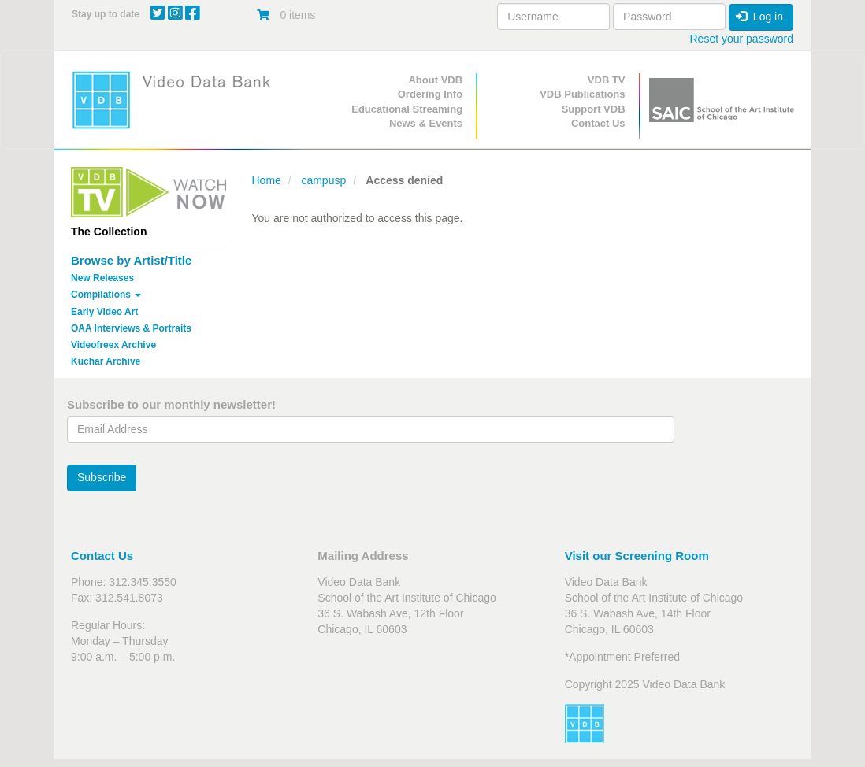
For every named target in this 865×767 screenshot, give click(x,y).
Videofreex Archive (113, 344)
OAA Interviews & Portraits (131, 328)
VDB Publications (582, 94)
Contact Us (598, 123)
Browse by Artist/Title (131, 260)
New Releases (102, 277)
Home (266, 180)
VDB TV (607, 80)
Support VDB (594, 109)
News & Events (425, 123)
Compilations (106, 294)
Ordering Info (430, 94)
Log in (759, 16)
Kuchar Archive (105, 361)
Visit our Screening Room (637, 555)
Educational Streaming (406, 109)
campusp (323, 180)
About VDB (435, 80)
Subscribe (101, 477)
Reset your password (741, 38)
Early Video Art (104, 311)
